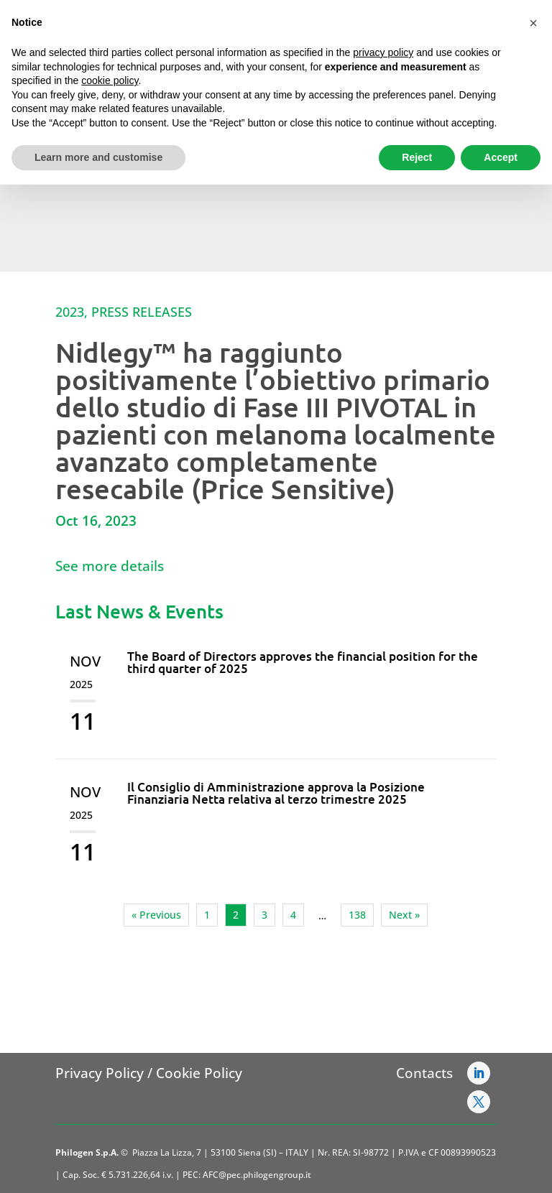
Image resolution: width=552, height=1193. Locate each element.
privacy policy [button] (383, 52)
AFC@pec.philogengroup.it (257, 1175)
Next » (404, 915)
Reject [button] (417, 157)
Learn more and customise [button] (98, 157)
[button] (533, 22)
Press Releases (141, 311)
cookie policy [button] (109, 80)
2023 (69, 311)
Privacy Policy (99, 1073)
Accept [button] (501, 157)
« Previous (156, 915)
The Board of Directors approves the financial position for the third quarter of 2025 (302, 662)
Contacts (424, 1073)
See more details (109, 566)
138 (357, 915)
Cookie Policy (199, 1073)
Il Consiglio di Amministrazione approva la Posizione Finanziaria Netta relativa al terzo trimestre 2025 (276, 793)
